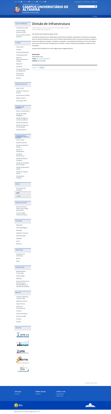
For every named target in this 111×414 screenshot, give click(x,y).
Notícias (18, 78)
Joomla (38, 411)
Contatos (95, 16)
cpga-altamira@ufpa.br (43, 59)
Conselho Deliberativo (22, 52)
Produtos (18, 319)
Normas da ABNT (21, 316)
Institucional (19, 47)
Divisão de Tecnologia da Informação (22, 163)
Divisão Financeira (21, 142)
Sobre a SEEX (20, 88)
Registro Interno (21, 98)
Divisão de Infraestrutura (20, 155)
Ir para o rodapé (42, 1)
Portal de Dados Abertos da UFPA (21, 31)
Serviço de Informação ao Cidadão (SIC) (22, 70)
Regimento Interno (21, 301)
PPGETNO (19, 278)
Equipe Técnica (20, 304)
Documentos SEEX (21, 101)
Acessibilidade (78, 1)
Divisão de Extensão (22, 122)
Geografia (19, 238)
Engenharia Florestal (22, 233)
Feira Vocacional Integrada (21, 189)
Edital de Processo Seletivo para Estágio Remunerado (22, 208)
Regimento (19, 64)
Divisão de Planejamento (20, 150)
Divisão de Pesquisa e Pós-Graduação (22, 126)
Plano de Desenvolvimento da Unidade (22, 59)
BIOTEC (18, 258)
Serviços (18, 321)
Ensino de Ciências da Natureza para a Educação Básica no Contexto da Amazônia (22, 283)
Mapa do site (94, 1)
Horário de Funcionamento (20, 307)
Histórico (18, 49)
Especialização (20, 276)
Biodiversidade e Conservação (21, 272)
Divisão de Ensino (21, 129)
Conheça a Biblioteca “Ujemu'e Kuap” (22, 297)
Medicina (19, 244)
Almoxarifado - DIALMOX (20, 177)
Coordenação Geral (21, 55)
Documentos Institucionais (20, 74)
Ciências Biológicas (21, 227)
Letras (18, 241)
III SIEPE (18, 196)
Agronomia (19, 225)
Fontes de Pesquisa (21, 313)
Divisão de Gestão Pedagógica (21, 114)
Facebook (38, 394)
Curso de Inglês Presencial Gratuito (21, 214)
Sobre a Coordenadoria (23, 111)
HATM (18, 261)
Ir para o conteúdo (18, 1)
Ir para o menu (26, 1)
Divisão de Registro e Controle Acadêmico (22, 119)
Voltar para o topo (91, 383)
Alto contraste (86, 1)
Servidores (19, 66)
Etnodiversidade (21, 236)
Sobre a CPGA (20, 140)
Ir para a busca (34, 1)
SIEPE (17, 193)
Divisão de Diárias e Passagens (22, 159)
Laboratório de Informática (20, 255)
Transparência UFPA (22, 28)
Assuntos (42, 67)
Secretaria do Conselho (23, 95)
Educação (19, 230)
